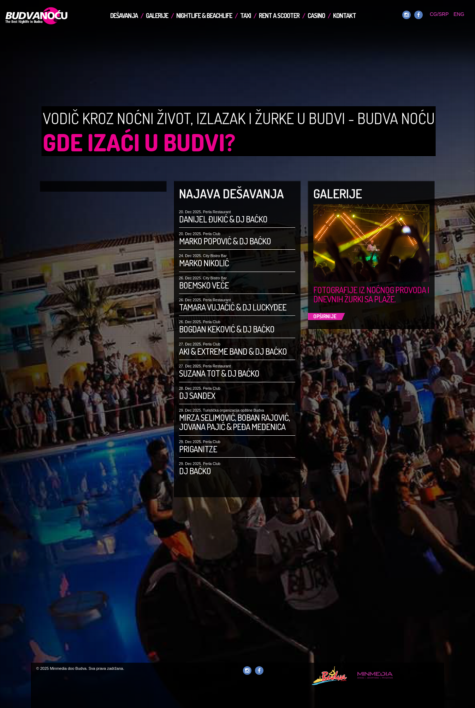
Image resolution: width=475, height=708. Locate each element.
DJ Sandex (197, 395)
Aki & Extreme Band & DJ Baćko (233, 351)
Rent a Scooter (279, 15)
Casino (316, 15)
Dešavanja (124, 15)
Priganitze (198, 449)
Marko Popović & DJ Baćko (225, 241)
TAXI (245, 15)
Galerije (157, 15)
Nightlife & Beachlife (204, 15)
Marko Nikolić (204, 263)
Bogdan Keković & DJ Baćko (226, 329)
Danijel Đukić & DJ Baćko (223, 219)
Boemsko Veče (204, 285)
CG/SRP (439, 14)
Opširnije (325, 316)
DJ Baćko (195, 471)
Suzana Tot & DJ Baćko (219, 373)
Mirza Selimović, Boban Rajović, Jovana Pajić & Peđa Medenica (234, 422)
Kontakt (344, 15)
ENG (458, 14)
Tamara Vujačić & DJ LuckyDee (232, 307)
